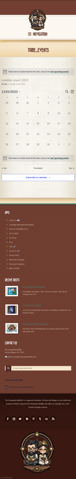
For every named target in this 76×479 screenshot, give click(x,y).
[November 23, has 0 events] (48, 137)
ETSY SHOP (13, 233)
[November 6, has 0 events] (17, 117)
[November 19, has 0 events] (7, 137)
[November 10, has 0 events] (59, 117)
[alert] (38, 71)
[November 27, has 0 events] (17, 148)
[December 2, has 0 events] (69, 148)
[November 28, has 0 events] (27, 148)
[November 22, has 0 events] (38, 137)
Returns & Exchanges (16, 260)
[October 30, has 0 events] (17, 106)
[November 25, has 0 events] (69, 137)
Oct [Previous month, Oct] (4, 168)
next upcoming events (59, 72)
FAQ (10, 242)
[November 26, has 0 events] (7, 148)
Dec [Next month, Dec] (71, 168)
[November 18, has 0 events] (69, 127)
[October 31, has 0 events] (27, 106)
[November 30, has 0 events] (48, 148)
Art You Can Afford (32, 305)
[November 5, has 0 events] (7, 117)
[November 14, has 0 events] (27, 127)
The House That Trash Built (36, 324)
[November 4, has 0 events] (69, 106)
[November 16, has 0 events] (48, 127)
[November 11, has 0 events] (69, 117)
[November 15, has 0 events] (38, 127)
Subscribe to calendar (36, 177)
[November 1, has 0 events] (38, 106)
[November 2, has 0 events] (48, 106)
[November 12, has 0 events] (7, 127)
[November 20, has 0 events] (17, 137)
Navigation (40, 34)
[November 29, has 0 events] (38, 148)
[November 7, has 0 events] (27, 117)
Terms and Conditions (17, 264)
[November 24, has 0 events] (59, 137)
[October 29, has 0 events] (7, 106)
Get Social (12, 238)
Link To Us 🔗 (14, 251)
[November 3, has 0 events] (59, 106)
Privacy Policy (14, 255)
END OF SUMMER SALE (18, 229)
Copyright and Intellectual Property (21, 225)
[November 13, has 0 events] (17, 127)
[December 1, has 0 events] (59, 148)
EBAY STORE (14, 268)
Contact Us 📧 (14, 220)
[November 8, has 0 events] (38, 117)
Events (4, 84)
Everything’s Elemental (34, 287)
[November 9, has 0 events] (48, 117)
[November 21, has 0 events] (27, 137)
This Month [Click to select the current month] (38, 168)
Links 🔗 (12, 247)
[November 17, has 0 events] (59, 127)
